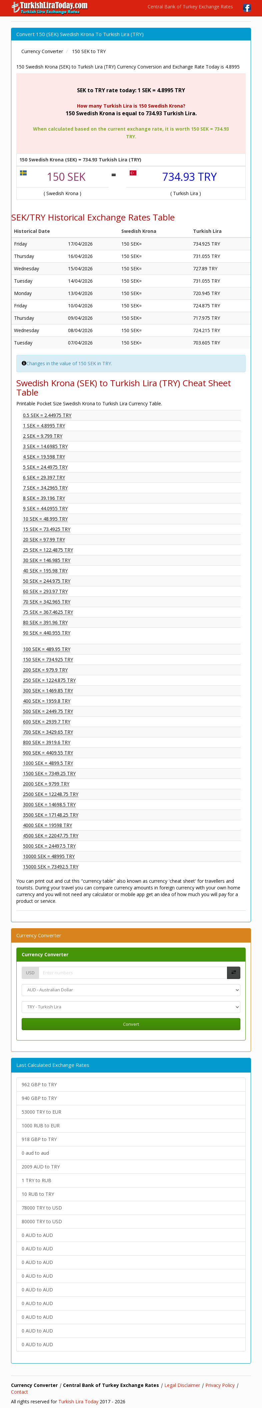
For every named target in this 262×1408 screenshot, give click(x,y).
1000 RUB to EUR (41, 1125)
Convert (131, 1024)
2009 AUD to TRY (41, 1166)
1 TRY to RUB (36, 1180)
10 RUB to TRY (38, 1194)
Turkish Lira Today (78, 1401)
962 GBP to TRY (39, 1084)
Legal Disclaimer (182, 1385)
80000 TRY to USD (42, 1221)
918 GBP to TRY (39, 1139)
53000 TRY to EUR (41, 1112)
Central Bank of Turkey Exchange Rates (190, 6)
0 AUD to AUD (37, 1235)
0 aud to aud (35, 1153)
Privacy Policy (220, 1385)
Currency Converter (45, 954)
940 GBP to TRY (39, 1098)
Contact (19, 1392)
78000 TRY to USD (42, 1208)
